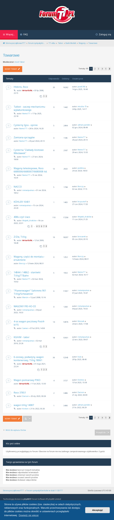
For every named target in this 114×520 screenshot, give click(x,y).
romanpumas (28, 190)
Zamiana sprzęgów (24, 137)
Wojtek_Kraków (29, 220)
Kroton (25, 408)
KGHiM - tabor (22, 337)
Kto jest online (13, 443)
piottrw (81, 168)
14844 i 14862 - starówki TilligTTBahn (27, 274)
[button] (109, 69)
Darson (25, 396)
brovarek (82, 236)
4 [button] (102, 68)
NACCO (18, 186)
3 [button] (98, 68)
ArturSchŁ (27, 90)
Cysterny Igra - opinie (26, 125)
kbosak (81, 321)
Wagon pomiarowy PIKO (27, 380)
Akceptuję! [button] (97, 510)
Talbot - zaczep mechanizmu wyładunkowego (29, 108)
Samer (25, 328)
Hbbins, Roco (21, 86)
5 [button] (105, 68)
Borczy (81, 186)
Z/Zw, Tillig (20, 236)
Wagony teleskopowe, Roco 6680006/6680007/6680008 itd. (30, 170)
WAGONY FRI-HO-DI (25, 306)
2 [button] (94, 68)
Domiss (81, 379)
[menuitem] (24, 35)
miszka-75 (82, 106)
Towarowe (11, 55)
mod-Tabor (20, 62)
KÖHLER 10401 (22, 201)
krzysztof (82, 201)
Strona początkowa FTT (13, 490)
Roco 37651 (20, 392)
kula (79, 356)
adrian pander (84, 124)
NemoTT (26, 113)
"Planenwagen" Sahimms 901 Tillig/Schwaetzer (30, 292)
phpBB (26, 499)
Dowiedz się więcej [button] (28, 515)
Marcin (25, 297)
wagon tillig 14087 (24, 405)
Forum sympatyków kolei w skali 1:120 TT (44, 490)
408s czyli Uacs (22, 217)
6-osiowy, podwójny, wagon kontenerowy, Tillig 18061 (29, 358)
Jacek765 (81, 86)
